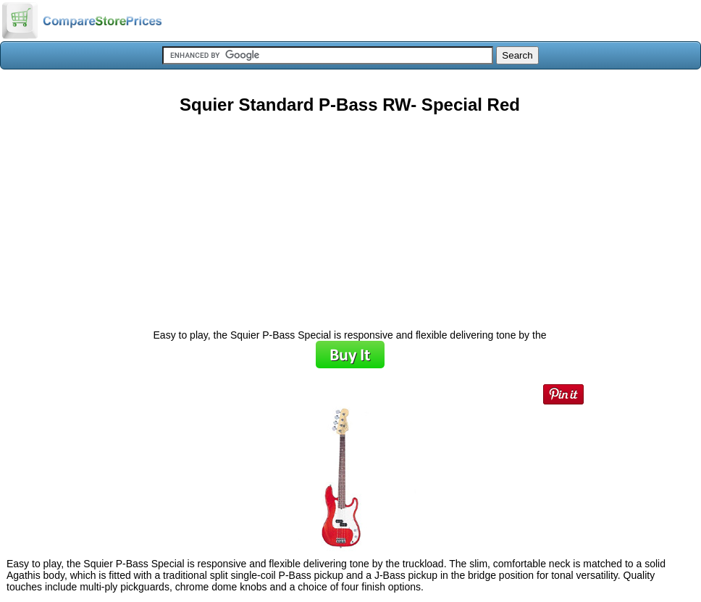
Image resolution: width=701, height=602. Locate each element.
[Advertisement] (349, 216)
